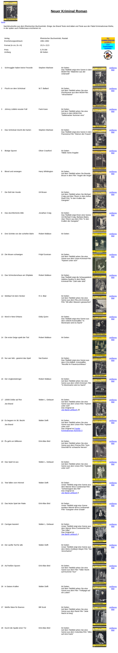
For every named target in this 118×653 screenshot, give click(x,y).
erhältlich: (108, 42)
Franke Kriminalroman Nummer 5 (71, 430)
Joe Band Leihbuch (69, 410)
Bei (108, 38)
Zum (108, 46)
